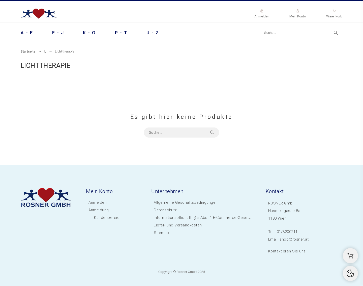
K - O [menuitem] (89, 32)
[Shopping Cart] (350, 255)
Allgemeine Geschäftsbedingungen (186, 202)
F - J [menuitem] (58, 32)
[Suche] (300, 33)
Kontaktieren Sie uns (287, 251)
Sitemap (161, 232)
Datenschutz (165, 210)
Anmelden (97, 202)
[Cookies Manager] (350, 273)
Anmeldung (98, 210)
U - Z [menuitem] (152, 32)
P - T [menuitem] (121, 32)
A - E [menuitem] (27, 32)
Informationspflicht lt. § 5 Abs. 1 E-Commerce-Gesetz (202, 217)
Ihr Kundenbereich (105, 217)
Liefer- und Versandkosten (178, 225)
